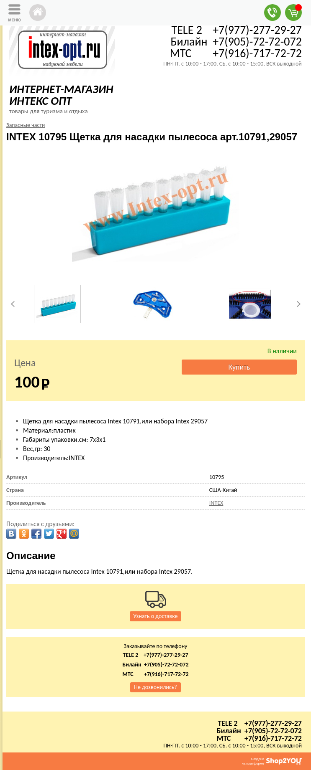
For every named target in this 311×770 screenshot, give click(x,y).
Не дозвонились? (155, 687)
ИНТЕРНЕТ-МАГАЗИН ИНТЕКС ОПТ (61, 95)
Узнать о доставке (156, 616)
